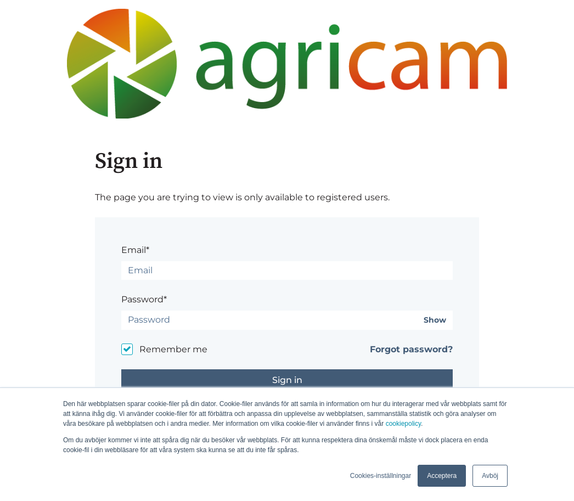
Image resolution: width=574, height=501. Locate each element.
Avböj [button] (490, 476)
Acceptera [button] (442, 476)
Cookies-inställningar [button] (380, 476)
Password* (144, 299)
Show (435, 320)
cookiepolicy (403, 423)
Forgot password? (411, 349)
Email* (135, 250)
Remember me (173, 349)
